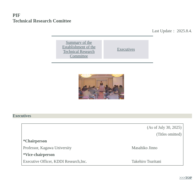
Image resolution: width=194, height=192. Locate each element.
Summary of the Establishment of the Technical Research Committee (79, 49)
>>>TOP (185, 177)
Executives (126, 49)
